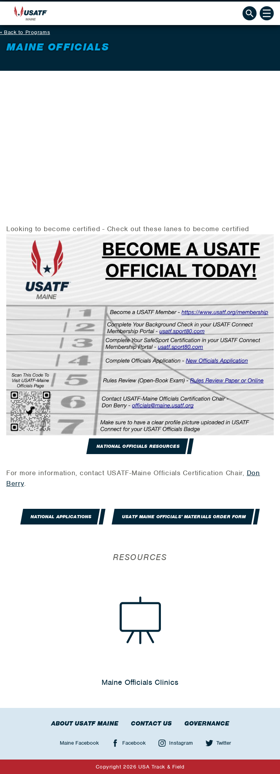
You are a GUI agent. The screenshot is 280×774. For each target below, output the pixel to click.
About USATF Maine (84, 723)
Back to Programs (27, 32)
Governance (206, 723)
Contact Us (151, 723)
